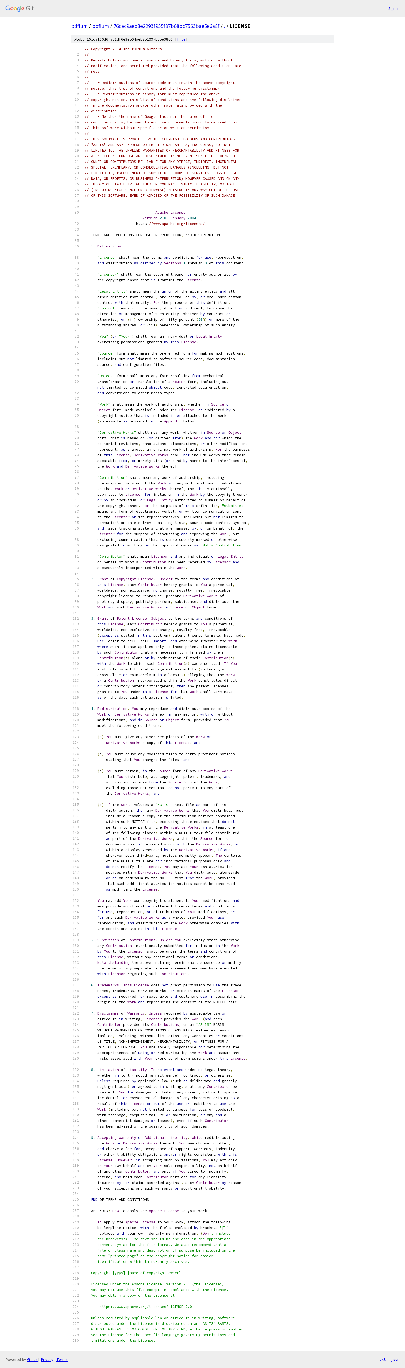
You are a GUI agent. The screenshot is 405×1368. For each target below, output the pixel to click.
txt (382, 1359)
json (395, 1359)
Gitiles (32, 1359)
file (181, 39)
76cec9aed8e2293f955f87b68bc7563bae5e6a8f (167, 26)
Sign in (394, 8)
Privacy (47, 1359)
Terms (62, 1359)
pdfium (79, 26)
